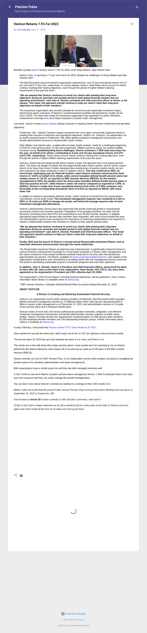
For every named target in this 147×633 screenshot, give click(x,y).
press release (50, 123)
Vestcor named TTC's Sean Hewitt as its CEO (72, 327)
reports (35, 70)
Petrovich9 (80, 620)
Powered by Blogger (73, 614)
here (101, 339)
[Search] (137, 7)
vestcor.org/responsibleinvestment (89, 257)
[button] (131, 24)
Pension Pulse (26, 7)
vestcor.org (73, 279)
